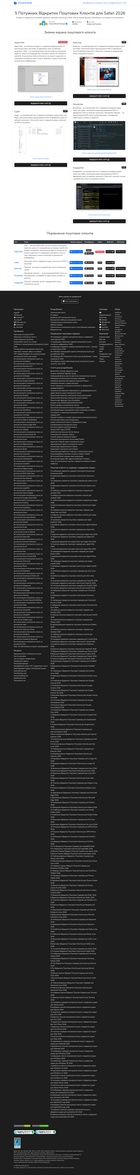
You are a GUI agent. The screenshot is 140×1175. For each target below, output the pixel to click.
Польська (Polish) (118, 373)
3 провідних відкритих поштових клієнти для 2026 (72, 642)
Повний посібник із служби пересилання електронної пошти (73, 417)
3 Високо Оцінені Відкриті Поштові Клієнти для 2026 (73, 979)
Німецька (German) (118, 341)
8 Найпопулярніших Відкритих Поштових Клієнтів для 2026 (72, 745)
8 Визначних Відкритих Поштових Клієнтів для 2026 (72, 771)
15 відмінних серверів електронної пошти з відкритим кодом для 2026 (73, 1023)
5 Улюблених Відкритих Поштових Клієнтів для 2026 (71, 686)
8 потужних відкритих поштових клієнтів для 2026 (72, 588)
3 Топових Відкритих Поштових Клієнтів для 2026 (72, 725)
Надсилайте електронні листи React (64, 449)
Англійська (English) (118, 331)
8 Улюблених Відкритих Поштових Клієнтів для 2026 (73, 935)
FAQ (124, 3)
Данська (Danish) (120, 323)
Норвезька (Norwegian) (119, 369)
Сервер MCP (55, 415)
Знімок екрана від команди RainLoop (99, 90)
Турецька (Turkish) (118, 397)
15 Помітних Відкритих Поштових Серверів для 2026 (73, 656)
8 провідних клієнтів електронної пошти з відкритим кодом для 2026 (73, 1008)
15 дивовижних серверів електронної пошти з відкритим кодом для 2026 (72, 1042)
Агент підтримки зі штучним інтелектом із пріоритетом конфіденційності (71, 387)
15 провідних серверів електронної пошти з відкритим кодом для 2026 (73, 1003)
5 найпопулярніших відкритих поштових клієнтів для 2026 (73, 506)
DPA (101, 351)
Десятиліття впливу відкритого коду (64, 371)
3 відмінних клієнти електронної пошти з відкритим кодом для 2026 (72, 1028)
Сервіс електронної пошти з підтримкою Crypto (68, 422)
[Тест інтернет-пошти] (45, 1132)
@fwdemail (104, 322)
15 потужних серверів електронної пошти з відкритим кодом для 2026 (73, 1081)
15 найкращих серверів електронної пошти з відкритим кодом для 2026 (71, 1052)
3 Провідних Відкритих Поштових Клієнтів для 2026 (72, 764)
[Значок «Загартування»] (17, 1143)
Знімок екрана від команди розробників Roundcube (99, 153)
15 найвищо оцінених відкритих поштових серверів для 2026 (71, 491)
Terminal (18, 327)
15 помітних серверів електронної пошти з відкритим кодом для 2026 (73, 1032)
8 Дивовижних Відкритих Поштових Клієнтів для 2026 (72, 667)
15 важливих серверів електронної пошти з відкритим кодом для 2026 (73, 1071)
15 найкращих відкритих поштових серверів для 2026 (73, 482)
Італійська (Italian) (118, 356)
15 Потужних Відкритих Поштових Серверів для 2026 (71, 701)
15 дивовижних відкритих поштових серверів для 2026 (71, 552)
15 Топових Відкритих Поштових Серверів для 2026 (73, 721)
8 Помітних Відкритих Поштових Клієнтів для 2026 (72, 659)
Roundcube (18, 276)
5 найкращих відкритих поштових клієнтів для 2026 (73, 567)
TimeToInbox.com (20, 673)
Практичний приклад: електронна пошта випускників (70, 395)
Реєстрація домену (21, 663)
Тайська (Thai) (119, 393)
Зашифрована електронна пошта (95, 3)
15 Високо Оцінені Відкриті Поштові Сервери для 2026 (73, 851)
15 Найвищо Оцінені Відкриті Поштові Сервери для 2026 (70, 867)
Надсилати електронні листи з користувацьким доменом (25, 338)
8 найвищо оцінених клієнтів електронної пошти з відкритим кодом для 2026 (73, 1115)
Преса (101, 359)
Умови (101, 347)
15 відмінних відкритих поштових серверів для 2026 (72, 538)
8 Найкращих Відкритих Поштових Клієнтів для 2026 (73, 677)
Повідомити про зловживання (105, 355)
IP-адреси (54, 315)
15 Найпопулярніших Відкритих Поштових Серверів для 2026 (73, 740)
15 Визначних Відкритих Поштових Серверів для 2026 (73, 768)
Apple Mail (18, 252)
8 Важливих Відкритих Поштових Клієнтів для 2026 (73, 824)
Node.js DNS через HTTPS (60, 429)
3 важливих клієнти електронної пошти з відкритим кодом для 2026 (72, 1076)
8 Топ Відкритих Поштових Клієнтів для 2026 (71, 849)
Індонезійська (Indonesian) (119, 352)
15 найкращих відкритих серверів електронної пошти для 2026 (72, 472)
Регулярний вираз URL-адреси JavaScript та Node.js (70, 459)
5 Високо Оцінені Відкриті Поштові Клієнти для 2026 (73, 854)
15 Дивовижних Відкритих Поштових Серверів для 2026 (73, 662)
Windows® (18, 315)
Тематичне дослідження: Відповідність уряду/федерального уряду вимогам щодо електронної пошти (73, 391)
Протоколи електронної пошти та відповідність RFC (70, 408)
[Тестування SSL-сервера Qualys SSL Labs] (22, 1126)
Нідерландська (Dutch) (120, 326)
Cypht (16, 262)
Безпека (102, 342)
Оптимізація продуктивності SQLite (63, 447)
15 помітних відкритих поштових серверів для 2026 (72, 545)
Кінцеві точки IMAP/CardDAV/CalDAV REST (66, 403)
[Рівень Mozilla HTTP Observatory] (40, 1126)
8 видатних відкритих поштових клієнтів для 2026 (73, 649)
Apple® (17, 312)
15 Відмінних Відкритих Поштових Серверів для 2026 (73, 651)
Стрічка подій (104, 337)
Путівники (19, 331)
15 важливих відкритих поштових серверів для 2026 (74, 581)
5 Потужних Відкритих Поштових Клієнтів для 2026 (72, 951)
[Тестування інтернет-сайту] (24, 1132)
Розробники (56, 309)
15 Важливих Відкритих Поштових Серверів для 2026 (71, 691)
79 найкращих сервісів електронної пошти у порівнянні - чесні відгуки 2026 (72, 338)
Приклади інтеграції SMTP (24, 334)
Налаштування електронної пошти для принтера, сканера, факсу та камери (28, 350)
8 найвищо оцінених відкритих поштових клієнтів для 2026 (73, 616)
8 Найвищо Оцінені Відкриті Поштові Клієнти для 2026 (73, 872)
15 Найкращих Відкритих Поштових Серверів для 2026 (72, 672)
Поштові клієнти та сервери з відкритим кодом (72, 467)
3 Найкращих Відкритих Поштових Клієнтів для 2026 (73, 716)
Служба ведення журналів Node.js (63, 437)
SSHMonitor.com (20, 678)
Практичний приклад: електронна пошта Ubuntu (68, 398)
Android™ (19, 317)
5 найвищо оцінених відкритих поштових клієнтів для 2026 (73, 516)
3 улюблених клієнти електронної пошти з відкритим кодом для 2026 (73, 1067)
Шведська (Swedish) (118, 390)
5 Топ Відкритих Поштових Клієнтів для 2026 (72, 969)
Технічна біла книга (57, 312)
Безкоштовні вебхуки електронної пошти (66, 320)
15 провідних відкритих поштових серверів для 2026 (71, 521)
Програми (18, 309)
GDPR (101, 349)
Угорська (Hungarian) (119, 348)
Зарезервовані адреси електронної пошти (30, 668)
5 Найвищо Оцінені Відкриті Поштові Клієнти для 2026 (72, 998)
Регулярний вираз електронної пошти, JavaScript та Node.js (72, 410)
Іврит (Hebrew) (120, 344)
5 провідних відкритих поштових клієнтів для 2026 (73, 526)
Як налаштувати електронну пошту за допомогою (28, 360)
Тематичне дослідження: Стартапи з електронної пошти (71, 451)
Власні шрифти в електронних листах (64, 405)
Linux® (17, 320)
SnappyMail (18, 283)
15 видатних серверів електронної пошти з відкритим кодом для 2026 (73, 1013)
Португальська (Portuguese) (120, 377)
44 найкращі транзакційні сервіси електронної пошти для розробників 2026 (72, 352)
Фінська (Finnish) (120, 334)
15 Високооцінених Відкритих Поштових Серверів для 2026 (71, 730)
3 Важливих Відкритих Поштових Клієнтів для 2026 (74, 696)
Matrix (102, 325)
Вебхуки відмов (56, 325)
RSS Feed (104, 330)
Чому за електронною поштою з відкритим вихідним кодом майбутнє (73, 462)
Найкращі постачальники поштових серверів (67, 378)
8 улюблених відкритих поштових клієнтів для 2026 (72, 577)
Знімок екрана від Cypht (41, 159)
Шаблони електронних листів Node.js (64, 432)
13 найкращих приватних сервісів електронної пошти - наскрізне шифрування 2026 (71, 343)
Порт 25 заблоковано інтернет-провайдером (31, 646)
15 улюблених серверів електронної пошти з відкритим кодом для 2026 (71, 1062)
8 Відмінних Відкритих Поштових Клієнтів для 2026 (72, 654)
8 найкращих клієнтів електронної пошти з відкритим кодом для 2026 (73, 1096)
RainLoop (17, 268)
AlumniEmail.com (20, 671)
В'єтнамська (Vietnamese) (119, 405)
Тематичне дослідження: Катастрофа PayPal (67, 439)
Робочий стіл (20, 322)
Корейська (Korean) (118, 365)
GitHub (103, 320)
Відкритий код (55, 330)
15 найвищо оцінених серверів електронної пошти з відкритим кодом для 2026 (70, 1110)
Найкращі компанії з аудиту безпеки (64, 383)
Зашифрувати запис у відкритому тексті (31, 666)
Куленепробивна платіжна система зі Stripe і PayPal (70, 454)
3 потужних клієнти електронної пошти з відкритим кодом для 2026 (72, 1086)
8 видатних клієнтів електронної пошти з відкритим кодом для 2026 (72, 1018)
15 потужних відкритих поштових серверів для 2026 (73, 585)
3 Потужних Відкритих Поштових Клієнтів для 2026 (70, 706)
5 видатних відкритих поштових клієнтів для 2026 (73, 534)
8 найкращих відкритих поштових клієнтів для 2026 (72, 477)
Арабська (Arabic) (118, 313)
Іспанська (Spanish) (118, 386)
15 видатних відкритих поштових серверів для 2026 (72, 530)
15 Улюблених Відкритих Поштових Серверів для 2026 (72, 682)
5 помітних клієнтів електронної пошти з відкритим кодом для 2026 (72, 1037)
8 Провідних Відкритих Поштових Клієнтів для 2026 (73, 881)
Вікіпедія (121, 252)
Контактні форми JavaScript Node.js (63, 427)
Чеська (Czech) (120, 321)
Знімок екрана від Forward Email (40, 97)
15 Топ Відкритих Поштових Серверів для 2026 (72, 846)
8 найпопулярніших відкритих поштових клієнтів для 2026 (73, 625)
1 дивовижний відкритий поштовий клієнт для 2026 (73, 557)
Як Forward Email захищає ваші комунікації (66, 456)
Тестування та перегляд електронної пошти (67, 412)
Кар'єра (102, 361)
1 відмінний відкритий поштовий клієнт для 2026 (73, 542)
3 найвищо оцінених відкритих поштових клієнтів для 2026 (70, 496)
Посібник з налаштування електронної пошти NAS (31, 345)
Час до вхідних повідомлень (24, 659)
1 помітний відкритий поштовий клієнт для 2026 (73, 549)
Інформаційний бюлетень (105, 315)
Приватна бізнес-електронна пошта (27, 654)
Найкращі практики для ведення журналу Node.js (69, 381)
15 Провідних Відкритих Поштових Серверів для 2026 (73, 760)
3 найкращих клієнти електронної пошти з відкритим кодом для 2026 (73, 1057)
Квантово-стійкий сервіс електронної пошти (67, 442)
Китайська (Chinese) (118, 318)
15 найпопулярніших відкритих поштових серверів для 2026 (73, 501)
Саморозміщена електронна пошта (63, 322)
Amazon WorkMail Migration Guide (63, 373)
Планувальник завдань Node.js (62, 434)
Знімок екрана (76, 252)
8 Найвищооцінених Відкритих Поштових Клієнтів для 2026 (71, 755)
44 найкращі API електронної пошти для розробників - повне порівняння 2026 (73, 357)
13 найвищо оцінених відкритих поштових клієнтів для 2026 (71, 635)
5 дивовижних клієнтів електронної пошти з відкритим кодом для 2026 (73, 1047)
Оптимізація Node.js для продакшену (64, 420)
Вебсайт (110, 252)
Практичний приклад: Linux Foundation (65, 400)
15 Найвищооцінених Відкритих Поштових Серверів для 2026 (72, 750)
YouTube (103, 327)
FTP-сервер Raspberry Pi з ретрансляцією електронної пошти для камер (29, 355)
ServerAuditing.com (21, 676)
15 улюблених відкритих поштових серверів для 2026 (73, 572)
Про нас (102, 339)
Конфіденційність (115, 3)
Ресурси (17, 650)
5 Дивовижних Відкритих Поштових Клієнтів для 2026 (72, 799)
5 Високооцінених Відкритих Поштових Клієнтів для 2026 (73, 735)
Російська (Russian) (118, 382)
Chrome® (18, 325)
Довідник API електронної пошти (63, 317)
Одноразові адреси (21, 661)
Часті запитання (70, 301)
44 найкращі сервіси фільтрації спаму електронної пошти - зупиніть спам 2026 (72, 362)
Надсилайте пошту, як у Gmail (25, 342)
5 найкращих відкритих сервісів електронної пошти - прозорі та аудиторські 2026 (73, 348)
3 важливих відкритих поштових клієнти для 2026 (73, 583)
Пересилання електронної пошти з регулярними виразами (72, 327)
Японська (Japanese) (118, 360)
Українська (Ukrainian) (118, 401)
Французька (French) (119, 337)
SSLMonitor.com (20, 681)
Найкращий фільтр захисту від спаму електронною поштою (73, 376)
